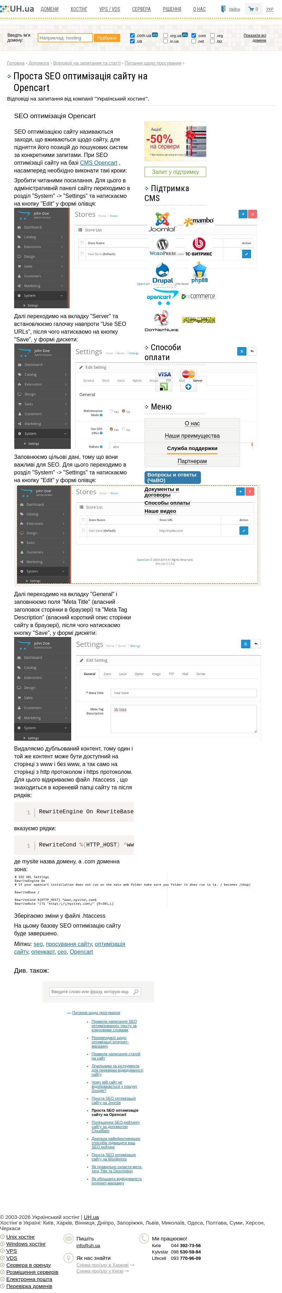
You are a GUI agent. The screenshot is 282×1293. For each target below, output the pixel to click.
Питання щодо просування (96, 1012)
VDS (11, 1258)
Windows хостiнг (26, 1244)
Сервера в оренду (28, 1265)
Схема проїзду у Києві (99, 1271)
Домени (50, 9)
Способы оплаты (167, 503)
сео (62, 952)
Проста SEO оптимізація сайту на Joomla (114, 1100)
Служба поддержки (192, 448)
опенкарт (43, 952)
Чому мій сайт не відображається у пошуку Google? (114, 1086)
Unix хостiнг (20, 1237)
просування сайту (69, 944)
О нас (199, 9)
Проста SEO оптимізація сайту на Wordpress (114, 1157)
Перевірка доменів (29, 1286)
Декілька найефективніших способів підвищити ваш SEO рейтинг (116, 1142)
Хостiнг (78, 9)
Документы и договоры (162, 492)
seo (38, 944)
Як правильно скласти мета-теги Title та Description (117, 1169)
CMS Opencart (98, 163)
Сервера (141, 9)
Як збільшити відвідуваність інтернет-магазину (117, 1181)
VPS (11, 1251)
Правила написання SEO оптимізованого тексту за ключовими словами (114, 1025)
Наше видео (160, 511)
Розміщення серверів (32, 1272)
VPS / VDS (109, 9)
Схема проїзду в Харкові (102, 1265)
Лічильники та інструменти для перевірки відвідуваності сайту (117, 1070)
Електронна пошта (29, 1279)
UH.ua (91, 1217)
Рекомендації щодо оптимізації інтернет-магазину (110, 1042)
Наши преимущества (192, 436)
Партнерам (192, 461)
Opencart (81, 952)
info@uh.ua (88, 1245)
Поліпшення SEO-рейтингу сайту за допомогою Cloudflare (116, 1126)
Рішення (172, 9)
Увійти (234, 9)
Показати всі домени (255, 37)
